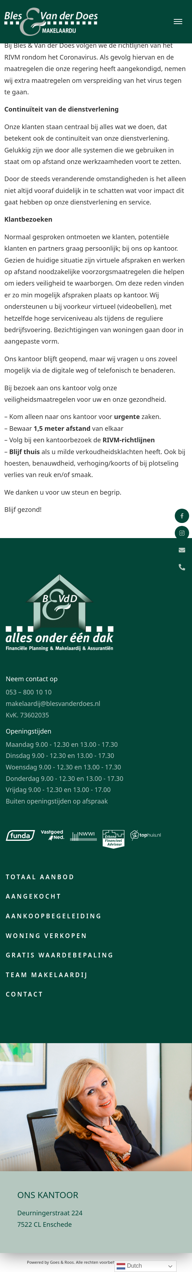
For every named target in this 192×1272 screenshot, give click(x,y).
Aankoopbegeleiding (54, 916)
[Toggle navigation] (178, 21)
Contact (24, 994)
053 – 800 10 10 (29, 692)
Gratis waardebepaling (60, 955)
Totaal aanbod (40, 877)
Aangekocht (34, 896)
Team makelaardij (47, 975)
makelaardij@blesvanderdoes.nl (53, 703)
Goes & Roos (62, 1262)
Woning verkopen (47, 936)
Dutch (129, 1266)
